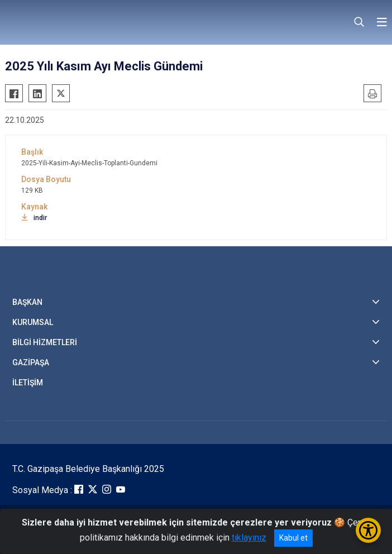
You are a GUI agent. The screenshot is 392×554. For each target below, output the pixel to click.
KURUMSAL (32, 322)
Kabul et (293, 537)
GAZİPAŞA (30, 362)
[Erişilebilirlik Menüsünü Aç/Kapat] (368, 530)
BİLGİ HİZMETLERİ (44, 342)
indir (34, 218)
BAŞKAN (27, 302)
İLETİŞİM (27, 382)
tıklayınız (249, 537)
